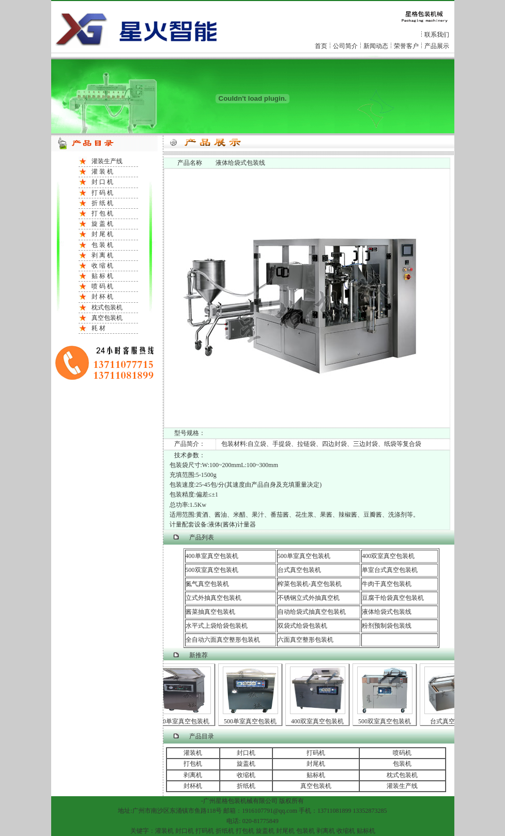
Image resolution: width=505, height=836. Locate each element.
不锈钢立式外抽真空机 (309, 597)
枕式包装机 (107, 307)
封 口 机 (102, 181)
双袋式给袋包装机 (302, 625)
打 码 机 (102, 192)
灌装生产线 (107, 161)
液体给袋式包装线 (386, 611)
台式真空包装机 (299, 570)
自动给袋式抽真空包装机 (312, 611)
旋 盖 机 (102, 223)
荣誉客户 (406, 46)
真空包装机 (107, 317)
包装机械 (240, 800)
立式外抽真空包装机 (213, 597)
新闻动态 (375, 46)
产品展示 (436, 46)
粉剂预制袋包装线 (386, 625)
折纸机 (246, 785)
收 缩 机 (102, 265)
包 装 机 (102, 245)
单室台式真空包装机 (390, 570)
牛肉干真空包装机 (386, 583)
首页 (321, 46)
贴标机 (316, 775)
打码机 (316, 752)
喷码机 (402, 752)
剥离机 (192, 775)
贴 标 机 (102, 276)
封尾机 (316, 763)
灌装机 (192, 752)
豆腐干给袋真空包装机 (393, 597)
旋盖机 (246, 763)
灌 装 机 (102, 171)
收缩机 (246, 775)
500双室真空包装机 (212, 570)
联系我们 (436, 34)
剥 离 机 (102, 255)
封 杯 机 (102, 296)
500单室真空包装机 (304, 556)
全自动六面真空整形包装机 (223, 639)
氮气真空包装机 (207, 583)
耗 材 (98, 328)
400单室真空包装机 (212, 556)
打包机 (192, 763)
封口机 (246, 752)
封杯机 (192, 785)
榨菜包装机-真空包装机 (310, 583)
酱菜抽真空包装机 (210, 611)
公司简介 (345, 46)
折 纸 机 (102, 203)
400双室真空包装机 (388, 556)
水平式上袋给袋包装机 (217, 625)
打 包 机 (102, 213)
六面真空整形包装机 (305, 639)
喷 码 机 (102, 286)
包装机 (402, 763)
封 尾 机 (102, 234)
